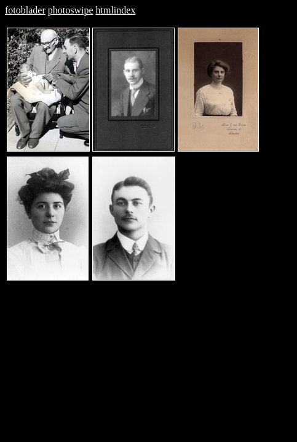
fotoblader (25, 10)
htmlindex (116, 10)
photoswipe (70, 10)
